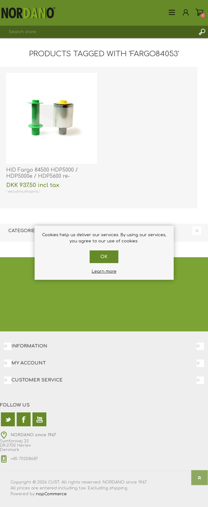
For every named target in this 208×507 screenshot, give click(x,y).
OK (104, 256)
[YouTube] (39, 419)
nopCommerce (51, 494)
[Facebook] (24, 419)
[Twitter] (8, 419)
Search (202, 32)
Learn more (104, 271)
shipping (31, 191)
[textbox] (97, 32)
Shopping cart (199, 12)
